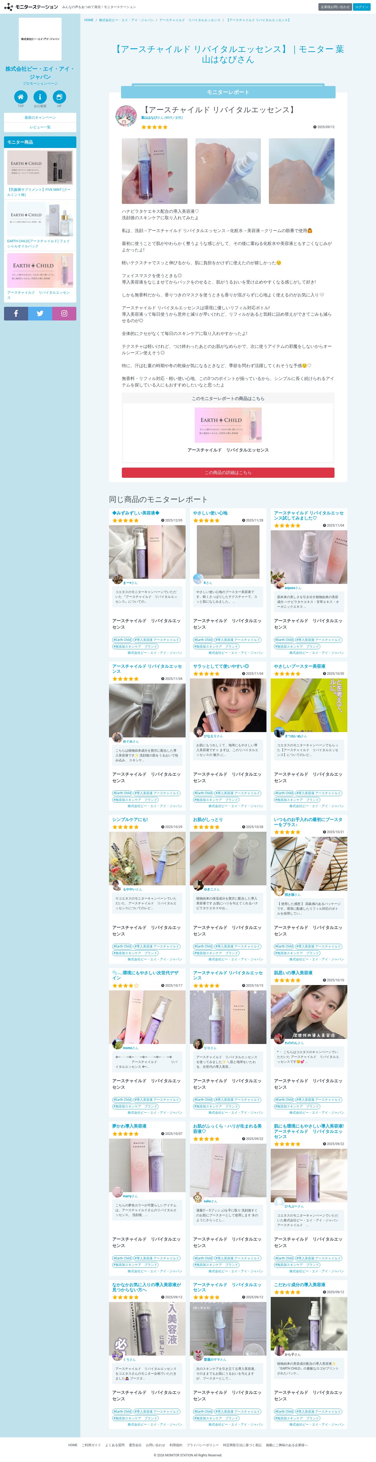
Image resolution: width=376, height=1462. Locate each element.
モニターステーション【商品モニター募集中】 (31, 7)
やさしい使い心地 (210, 513)
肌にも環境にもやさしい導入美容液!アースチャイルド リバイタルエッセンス (309, 1131)
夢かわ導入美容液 (129, 1126)
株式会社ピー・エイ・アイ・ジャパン (155, 653)
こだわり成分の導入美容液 (299, 1284)
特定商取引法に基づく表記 (242, 1445)
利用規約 (176, 1445)
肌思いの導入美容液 (293, 972)
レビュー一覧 (40, 127)
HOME (72, 1445)
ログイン (361, 7)
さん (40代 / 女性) (162, 118)
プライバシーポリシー (203, 1445)
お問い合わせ (155, 1445)
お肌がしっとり (208, 819)
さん (130, 583)
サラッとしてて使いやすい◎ (221, 666)
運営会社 (135, 1445)
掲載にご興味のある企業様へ (287, 1445)
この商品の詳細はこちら (228, 472)
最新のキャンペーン (40, 117)
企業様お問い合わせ (335, 7)
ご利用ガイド (91, 1445)
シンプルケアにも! (130, 819)
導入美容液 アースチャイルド (158, 640)
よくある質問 (115, 1445)
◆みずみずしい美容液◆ (135, 513)
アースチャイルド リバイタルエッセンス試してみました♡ (309, 515)
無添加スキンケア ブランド (136, 646)
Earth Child (123, 640)
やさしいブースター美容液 (299, 666)
